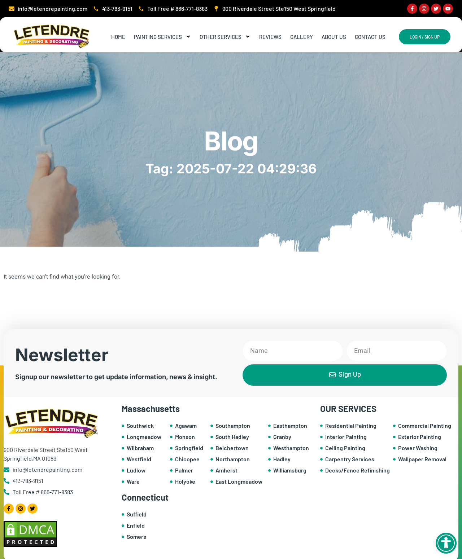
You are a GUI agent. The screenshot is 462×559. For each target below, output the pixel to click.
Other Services (225, 36)
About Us (334, 37)
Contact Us (370, 37)
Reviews (270, 37)
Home (118, 37)
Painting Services (162, 36)
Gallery (301, 37)
